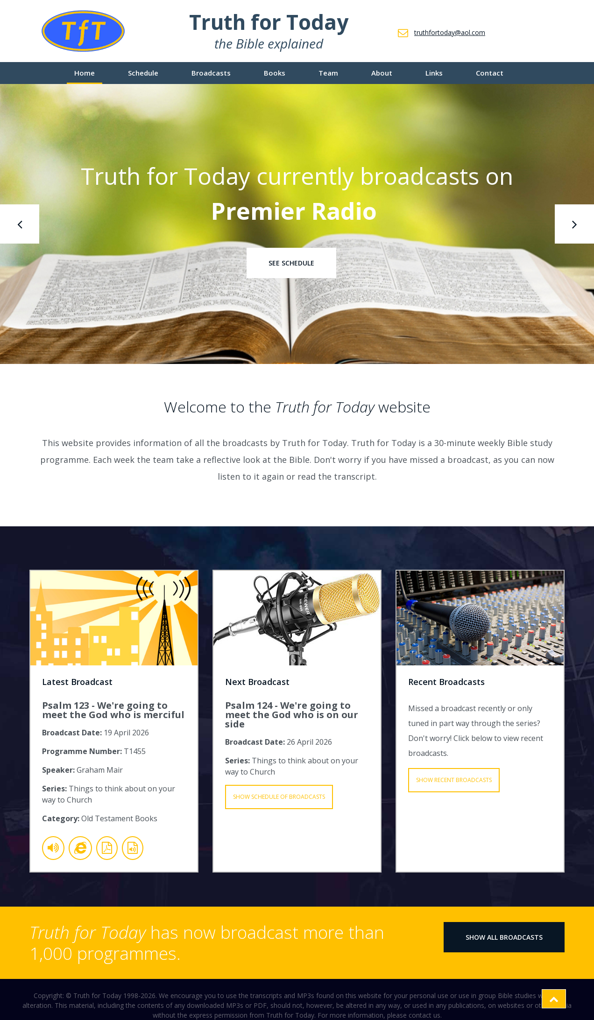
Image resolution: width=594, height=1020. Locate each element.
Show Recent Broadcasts (454, 780)
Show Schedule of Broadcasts (279, 797)
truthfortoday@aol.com (449, 32)
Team (328, 72)
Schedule (143, 72)
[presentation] (19, 224)
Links (434, 72)
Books (274, 72)
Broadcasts (211, 72)
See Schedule (291, 262)
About (381, 72)
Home (84, 72)
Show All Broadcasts (504, 937)
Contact (489, 72)
